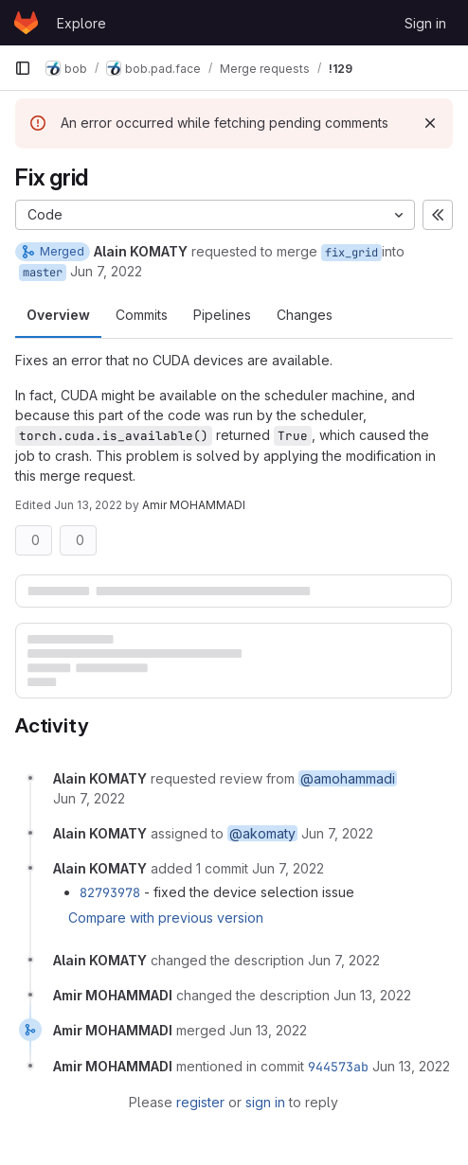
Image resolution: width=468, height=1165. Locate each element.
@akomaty (262, 833)
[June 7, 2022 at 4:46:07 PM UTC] (288, 868)
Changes (305, 315)
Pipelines (222, 315)
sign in (265, 1102)
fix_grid (351, 252)
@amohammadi (347, 778)
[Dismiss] (430, 123)
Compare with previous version (165, 917)
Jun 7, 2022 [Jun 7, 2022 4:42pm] (106, 271)
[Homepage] (26, 23)
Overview (58, 315)
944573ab (338, 1066)
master (43, 272)
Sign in (425, 23)
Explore (81, 23)
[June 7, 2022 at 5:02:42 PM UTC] (344, 960)
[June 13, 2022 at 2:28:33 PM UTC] (268, 1030)
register (200, 1102)
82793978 (110, 892)
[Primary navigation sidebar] (23, 68)
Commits (142, 315)
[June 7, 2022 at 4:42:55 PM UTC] (89, 798)
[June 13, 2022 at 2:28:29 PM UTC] (372, 995)
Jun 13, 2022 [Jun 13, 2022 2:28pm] (88, 505)
